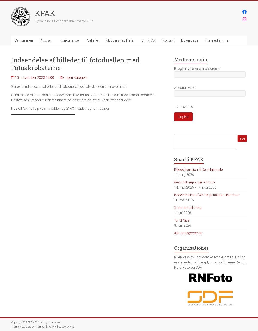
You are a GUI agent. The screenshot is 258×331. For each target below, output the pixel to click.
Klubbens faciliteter (120, 40)
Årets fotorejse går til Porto (194, 182)
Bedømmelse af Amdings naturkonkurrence (206, 195)
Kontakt (168, 40)
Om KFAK (148, 40)
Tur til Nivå (181, 220)
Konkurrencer (70, 40)
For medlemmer (217, 40)
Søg (242, 138)
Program (46, 40)
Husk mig (184, 107)
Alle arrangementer (188, 233)
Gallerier (93, 40)
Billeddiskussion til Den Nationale (198, 170)
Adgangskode (184, 88)
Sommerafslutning (188, 208)
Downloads (189, 40)
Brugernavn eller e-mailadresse (197, 69)
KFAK (45, 13)
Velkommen (24, 40)
